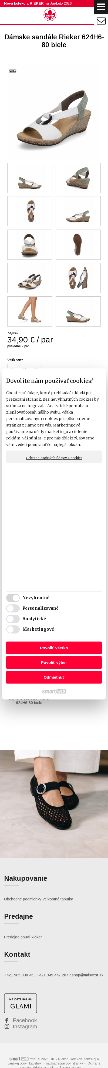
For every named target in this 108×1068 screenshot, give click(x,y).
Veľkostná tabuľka (57, 887)
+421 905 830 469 (20, 962)
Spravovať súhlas (72, 1055)
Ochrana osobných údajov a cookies (54, 458)
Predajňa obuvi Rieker (23, 925)
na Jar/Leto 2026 (38, 3)
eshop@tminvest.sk (86, 962)
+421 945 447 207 (52, 962)
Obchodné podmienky (22, 887)
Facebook (25, 1008)
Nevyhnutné (35, 598)
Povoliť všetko (54, 648)
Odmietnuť (53, 677)
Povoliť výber (54, 662)
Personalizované (40, 608)
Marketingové (38, 629)
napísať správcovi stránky (64, 1051)
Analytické (34, 619)
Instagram (25, 1014)
